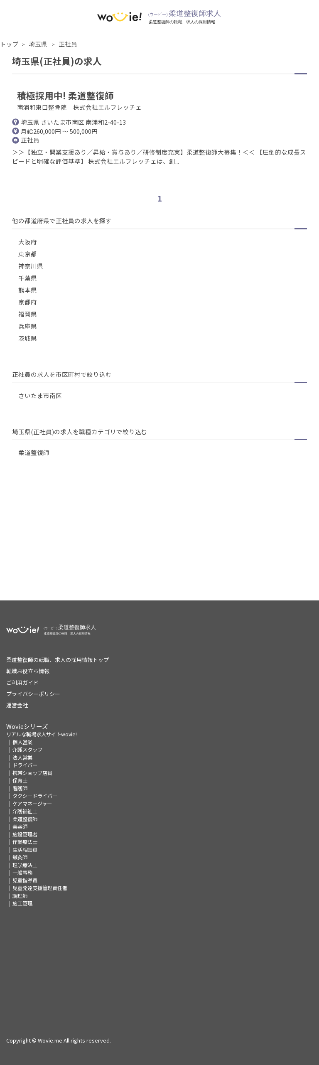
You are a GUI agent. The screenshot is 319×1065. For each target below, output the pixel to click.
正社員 (68, 43)
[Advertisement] (159, 542)
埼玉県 (39, 43)
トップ (9, 43)
